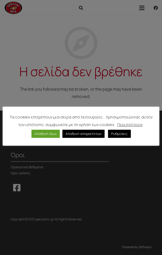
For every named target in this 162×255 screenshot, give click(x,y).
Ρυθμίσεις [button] (119, 133)
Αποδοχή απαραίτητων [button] (83, 133)
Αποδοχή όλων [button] (46, 133)
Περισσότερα (129, 124)
